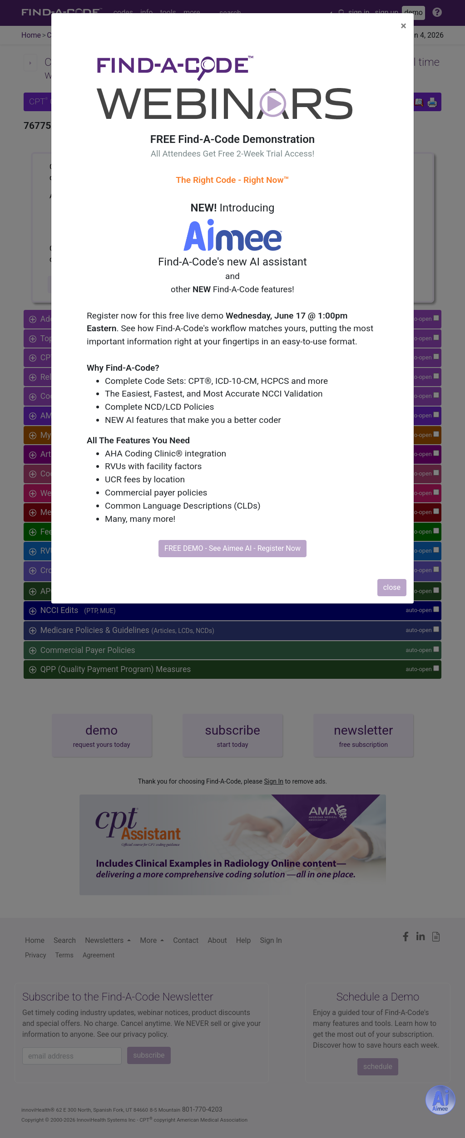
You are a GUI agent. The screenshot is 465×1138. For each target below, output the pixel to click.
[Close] (403, 26)
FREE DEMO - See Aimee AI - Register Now (232, 548)
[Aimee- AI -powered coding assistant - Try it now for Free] (440, 1099)
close (392, 587)
